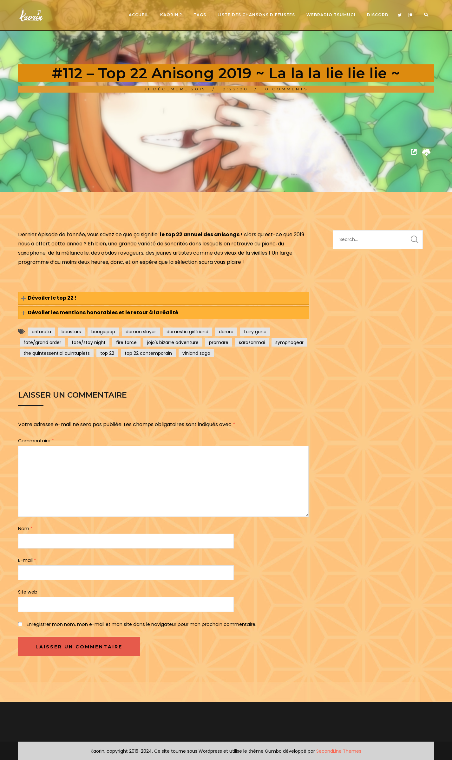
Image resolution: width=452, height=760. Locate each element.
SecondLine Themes (338, 751)
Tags (199, 14)
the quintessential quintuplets (56, 353)
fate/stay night (89, 342)
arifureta (41, 331)
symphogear (289, 342)
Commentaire (36, 441)
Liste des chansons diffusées (256, 14)
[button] (163, 298)
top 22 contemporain (148, 353)
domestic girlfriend (187, 331)
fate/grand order (42, 342)
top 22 (107, 353)
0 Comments (286, 89)
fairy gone (255, 331)
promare (218, 342)
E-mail (27, 560)
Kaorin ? (171, 14)
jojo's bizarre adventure (173, 342)
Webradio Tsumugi (331, 14)
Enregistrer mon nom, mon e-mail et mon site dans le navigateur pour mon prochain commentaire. (141, 624)
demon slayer (141, 331)
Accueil (139, 14)
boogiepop (103, 331)
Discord (378, 14)
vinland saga (196, 353)
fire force (126, 342)
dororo (226, 331)
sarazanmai (252, 342)
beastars (71, 331)
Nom (25, 528)
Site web (27, 592)
